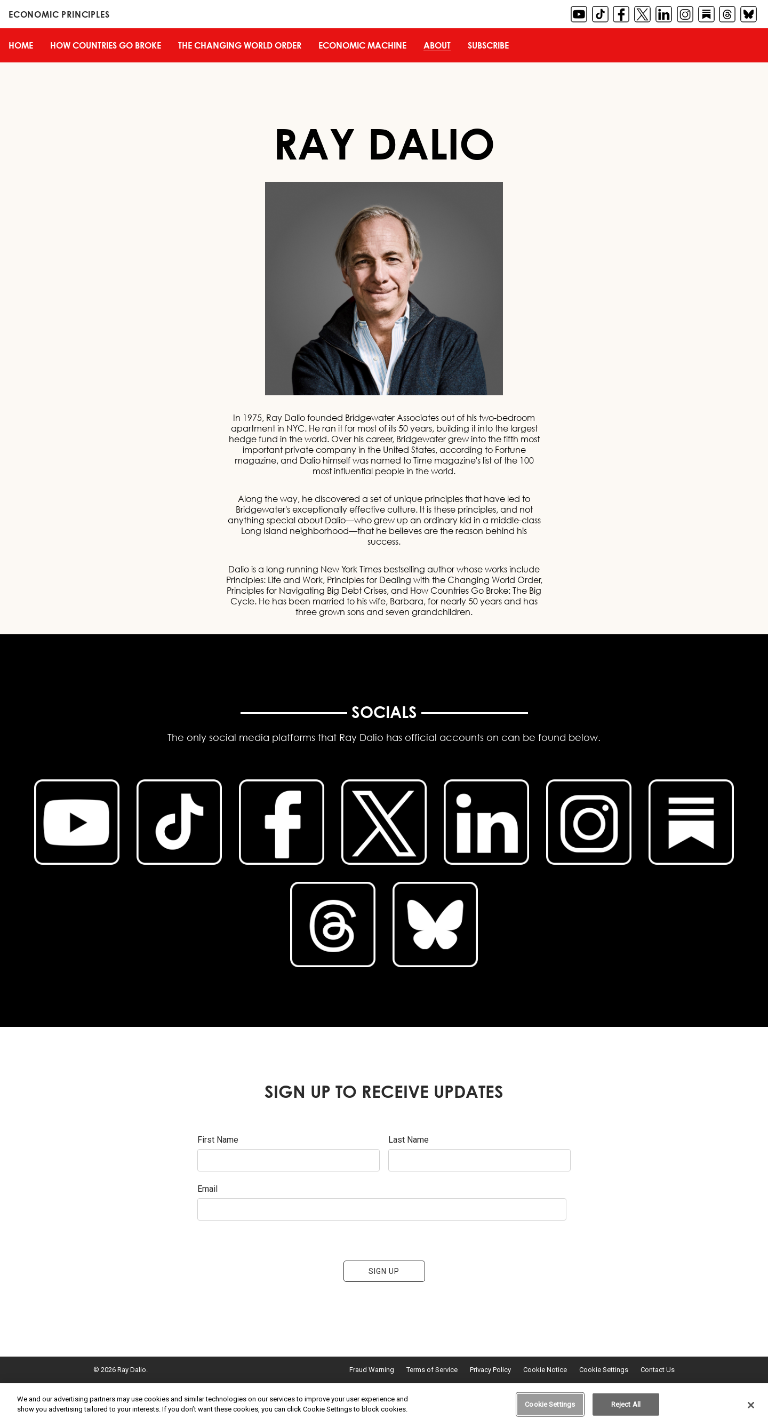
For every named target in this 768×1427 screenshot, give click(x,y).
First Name (217, 1140)
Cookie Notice (545, 1370)
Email (207, 1189)
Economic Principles (59, 14)
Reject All (626, 1404)
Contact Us (658, 1370)
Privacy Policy (490, 1370)
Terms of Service (432, 1370)
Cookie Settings (603, 1370)
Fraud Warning (371, 1370)
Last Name (408, 1140)
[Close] (751, 1405)
